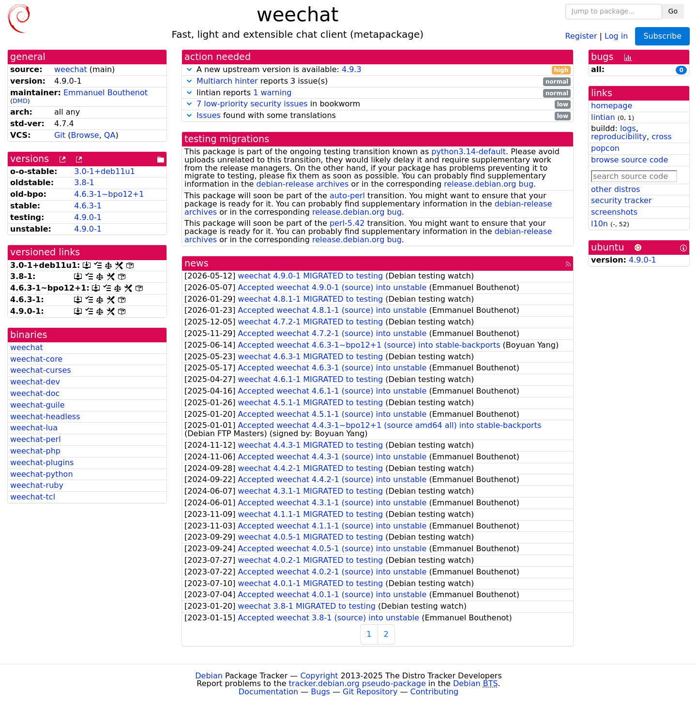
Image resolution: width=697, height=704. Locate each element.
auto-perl (347, 195)
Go (673, 11)
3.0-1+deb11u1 (104, 171)
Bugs (320, 691)
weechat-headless (45, 416)
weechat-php (35, 450)
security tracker (621, 200)
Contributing (434, 691)
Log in (616, 35)
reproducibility (619, 136)
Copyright (319, 675)
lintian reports (377, 93)
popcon (605, 148)
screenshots (614, 212)
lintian (603, 117)
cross (661, 136)
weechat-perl (35, 439)
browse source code (629, 159)
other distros (615, 189)
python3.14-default (468, 151)
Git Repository (370, 691)
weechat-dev (35, 381)
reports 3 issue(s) (377, 81)
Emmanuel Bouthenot (105, 92)
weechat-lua (34, 427)
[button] (189, 69)
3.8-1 (84, 182)
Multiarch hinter (227, 81)
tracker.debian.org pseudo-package (357, 683)
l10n (599, 223)
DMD (20, 100)
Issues (209, 115)
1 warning (272, 92)
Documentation (268, 691)
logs (628, 128)
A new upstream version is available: (377, 70)
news (196, 263)
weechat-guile (37, 405)
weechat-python (41, 474)
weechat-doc (35, 393)
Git (59, 135)
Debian (209, 675)
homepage (611, 105)
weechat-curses (40, 370)
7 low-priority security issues (252, 103)
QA (110, 135)
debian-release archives (302, 184)
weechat (70, 69)
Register (581, 35)
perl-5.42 (347, 223)
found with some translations (377, 116)
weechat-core (36, 359)
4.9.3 (352, 69)
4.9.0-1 (88, 217)
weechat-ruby (36, 485)
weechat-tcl (32, 496)
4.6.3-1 (88, 205)
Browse (85, 135)
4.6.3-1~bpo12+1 (109, 194)
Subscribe (662, 36)
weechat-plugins (42, 462)
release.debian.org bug (488, 184)
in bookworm (377, 104)
